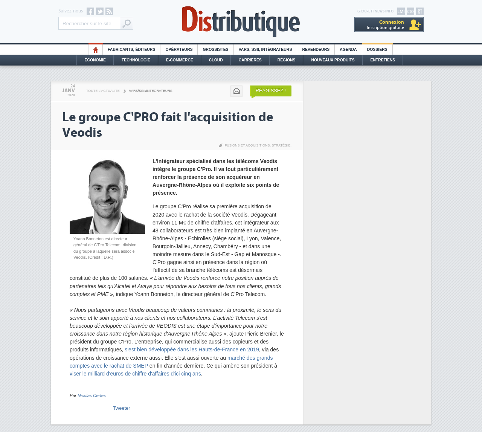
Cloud (216, 60)
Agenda (348, 49)
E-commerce (179, 60)
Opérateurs (178, 49)
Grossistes (215, 49)
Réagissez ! (271, 90)
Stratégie (281, 145)
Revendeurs (315, 49)
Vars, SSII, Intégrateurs (265, 49)
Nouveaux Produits (332, 60)
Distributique (241, 22)
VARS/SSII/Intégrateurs (150, 91)
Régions (287, 60)
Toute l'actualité (103, 91)
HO (95, 49)
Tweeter (121, 408)
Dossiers (377, 49)
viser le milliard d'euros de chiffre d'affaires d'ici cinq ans (135, 374)
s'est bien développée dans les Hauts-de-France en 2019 (192, 350)
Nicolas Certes (92, 395)
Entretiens (383, 60)
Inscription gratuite (385, 24)
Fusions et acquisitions (247, 145)
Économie (95, 60)
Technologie (136, 60)
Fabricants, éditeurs (131, 49)
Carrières (250, 60)
